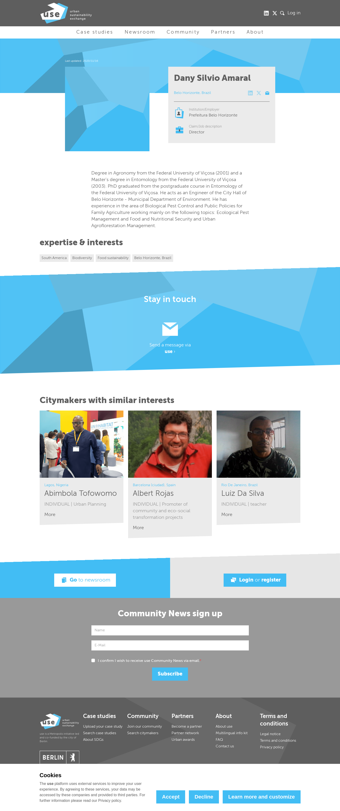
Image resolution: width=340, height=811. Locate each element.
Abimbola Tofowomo (80, 493)
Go (85, 580)
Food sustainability (113, 258)
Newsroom (140, 32)
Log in (294, 13)
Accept (171, 797)
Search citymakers (142, 733)
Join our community (144, 727)
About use (224, 727)
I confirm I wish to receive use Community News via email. (149, 661)
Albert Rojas (153, 493)
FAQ (219, 740)
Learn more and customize (261, 797)
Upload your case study (102, 727)
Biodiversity (82, 258)
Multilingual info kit (232, 733)
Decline (204, 797)
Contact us (225, 746)
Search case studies (99, 733)
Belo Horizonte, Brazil (152, 258)
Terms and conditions (278, 741)
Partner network (185, 733)
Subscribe (170, 674)
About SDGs (93, 740)
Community (183, 32)
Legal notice (270, 734)
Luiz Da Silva (242, 493)
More (49, 514)
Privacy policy (272, 747)
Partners (223, 32)
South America (54, 258)
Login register (255, 580)
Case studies (94, 32)
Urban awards (183, 740)
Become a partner (187, 727)
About (255, 32)
